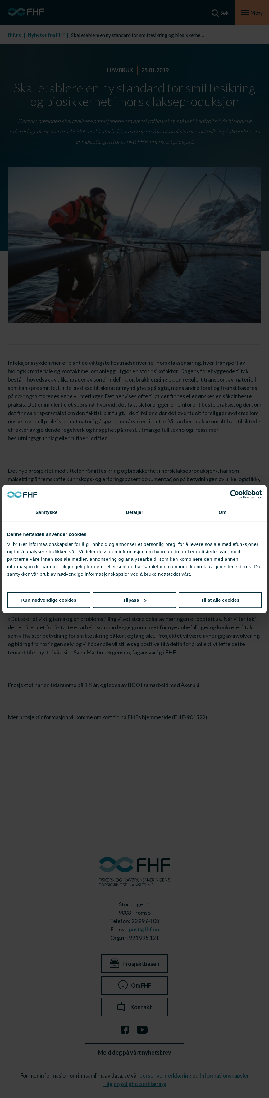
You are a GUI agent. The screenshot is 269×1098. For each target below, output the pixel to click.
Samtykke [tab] (46, 512)
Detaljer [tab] (134, 512)
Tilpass (134, 600)
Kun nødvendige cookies (48, 600)
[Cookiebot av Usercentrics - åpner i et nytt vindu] (234, 494)
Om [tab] (222, 512)
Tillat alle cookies (220, 600)
